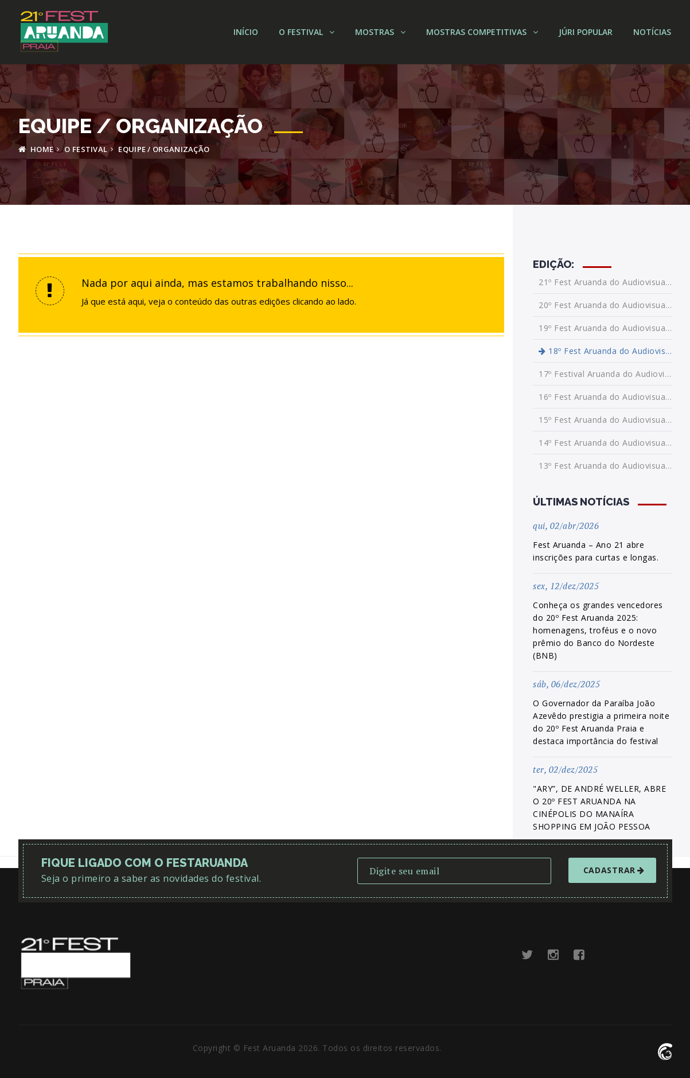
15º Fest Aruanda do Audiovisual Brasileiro (605, 419)
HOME (36, 149)
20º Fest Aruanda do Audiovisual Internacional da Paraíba (605, 304)
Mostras (380, 31)
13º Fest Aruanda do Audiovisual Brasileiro (605, 465)
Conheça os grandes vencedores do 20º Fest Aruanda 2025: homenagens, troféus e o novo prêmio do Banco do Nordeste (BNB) (598, 630)
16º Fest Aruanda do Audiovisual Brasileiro (605, 396)
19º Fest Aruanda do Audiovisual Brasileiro (605, 327)
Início (245, 31)
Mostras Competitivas (482, 31)
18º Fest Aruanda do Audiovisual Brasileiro (605, 350)
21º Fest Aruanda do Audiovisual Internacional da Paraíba (605, 282)
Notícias (652, 31)
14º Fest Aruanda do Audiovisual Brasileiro (605, 442)
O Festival (306, 31)
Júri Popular (586, 31)
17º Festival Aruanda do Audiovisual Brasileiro (605, 373)
